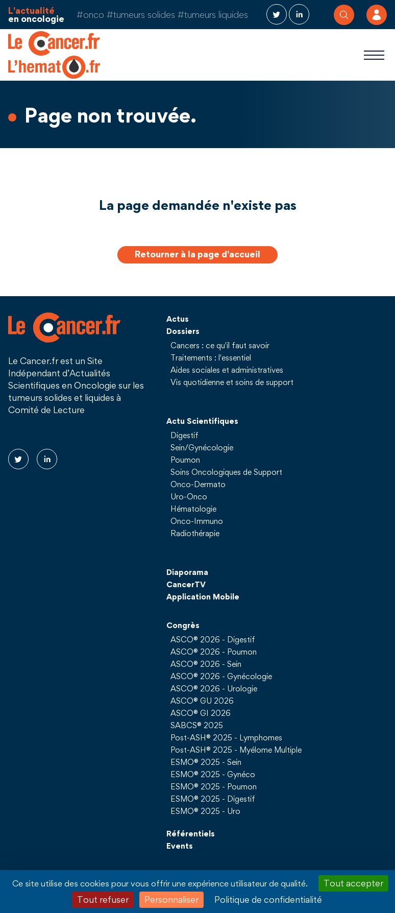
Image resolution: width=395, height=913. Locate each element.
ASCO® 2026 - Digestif (212, 639)
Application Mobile (202, 596)
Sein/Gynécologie (201, 447)
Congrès (183, 625)
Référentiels (190, 833)
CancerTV (186, 584)
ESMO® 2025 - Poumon (213, 786)
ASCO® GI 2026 (200, 712)
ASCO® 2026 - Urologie (213, 688)
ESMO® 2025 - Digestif (212, 798)
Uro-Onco (188, 496)
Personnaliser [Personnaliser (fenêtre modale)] (171, 899)
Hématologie (193, 508)
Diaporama (187, 571)
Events (179, 845)
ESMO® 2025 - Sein (205, 761)
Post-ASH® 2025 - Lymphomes (226, 737)
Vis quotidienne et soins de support (231, 382)
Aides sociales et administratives (226, 369)
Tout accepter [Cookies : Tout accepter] (353, 883)
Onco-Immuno (196, 520)
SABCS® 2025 (196, 725)
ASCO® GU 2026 (202, 700)
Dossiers (183, 330)
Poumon (185, 459)
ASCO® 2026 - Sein (205, 663)
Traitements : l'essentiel (210, 357)
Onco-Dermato (198, 484)
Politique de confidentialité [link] (268, 899)
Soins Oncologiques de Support (226, 471)
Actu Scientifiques (202, 420)
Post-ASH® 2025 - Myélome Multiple (236, 749)
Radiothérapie (194, 533)
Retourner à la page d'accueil (197, 254)
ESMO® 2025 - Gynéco (212, 774)
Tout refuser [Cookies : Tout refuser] (103, 899)
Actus (177, 318)
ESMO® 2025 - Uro (205, 810)
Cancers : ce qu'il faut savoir (219, 345)
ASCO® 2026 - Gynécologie (221, 676)
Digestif (184, 435)
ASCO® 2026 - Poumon (213, 651)
